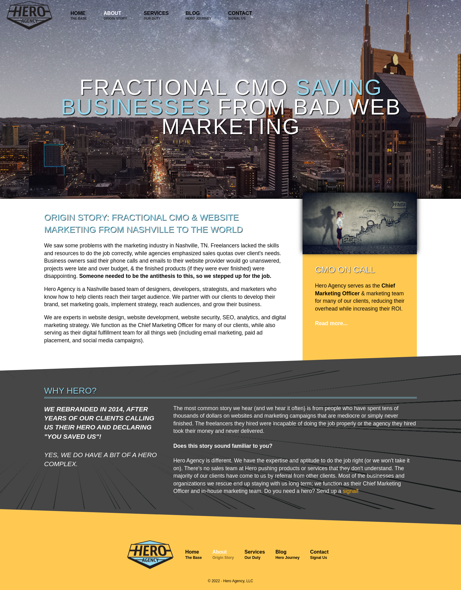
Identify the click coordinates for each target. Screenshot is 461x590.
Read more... (331, 323)
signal (350, 491)
